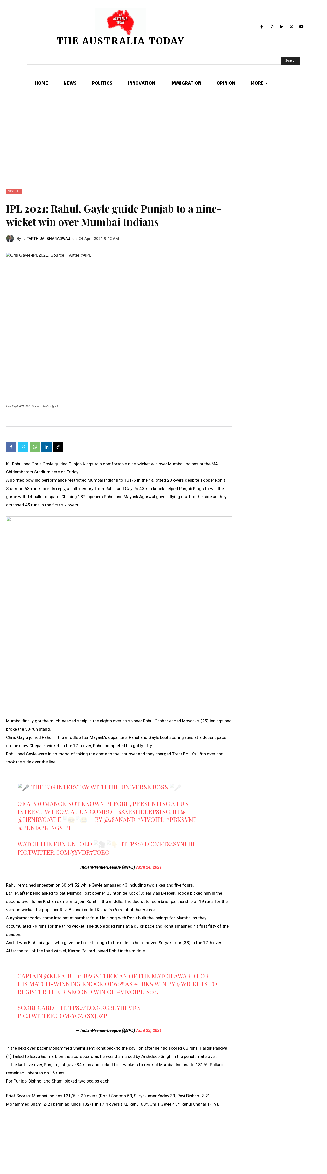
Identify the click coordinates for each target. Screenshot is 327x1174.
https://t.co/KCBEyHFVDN (101, 1007)
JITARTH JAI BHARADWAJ (46, 238)
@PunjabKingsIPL (44, 828)
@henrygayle (39, 819)
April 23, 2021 (149, 1030)
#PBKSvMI (181, 819)
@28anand (119, 819)
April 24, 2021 (149, 867)
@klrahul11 (63, 976)
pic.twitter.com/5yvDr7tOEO (63, 852)
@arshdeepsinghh (149, 811)
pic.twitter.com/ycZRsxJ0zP (62, 1015)
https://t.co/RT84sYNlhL (157, 844)
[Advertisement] (163, 150)
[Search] (290, 61)
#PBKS (143, 984)
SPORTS (14, 191)
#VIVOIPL (150, 819)
